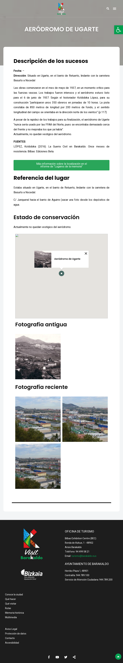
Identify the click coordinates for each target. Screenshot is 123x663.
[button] (118, 29)
